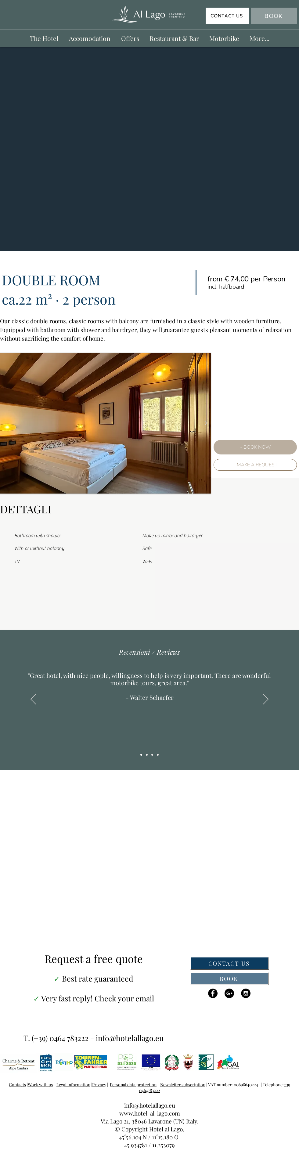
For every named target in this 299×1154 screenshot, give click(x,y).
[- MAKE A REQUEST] (255, 465)
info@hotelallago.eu (130, 1038)
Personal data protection (133, 1084)
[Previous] (33, 699)
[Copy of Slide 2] (236, 286)
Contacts (17, 1084)
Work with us (40, 1084)
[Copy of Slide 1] (152, 755)
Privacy (99, 1084)
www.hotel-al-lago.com (149, 1113)
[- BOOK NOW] (255, 447)
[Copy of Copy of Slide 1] (141, 755)
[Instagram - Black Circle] (245, 993)
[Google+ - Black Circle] (229, 993)
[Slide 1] (147, 755)
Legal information (73, 1084)
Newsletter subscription (182, 1084)
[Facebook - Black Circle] (213, 993)
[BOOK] (274, 16)
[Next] (265, 699)
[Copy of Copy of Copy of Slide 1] (158, 755)
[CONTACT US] (227, 16)
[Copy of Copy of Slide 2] (241, 286)
